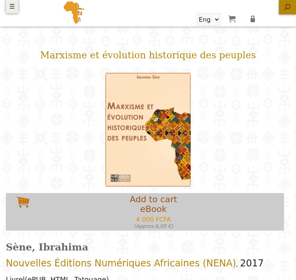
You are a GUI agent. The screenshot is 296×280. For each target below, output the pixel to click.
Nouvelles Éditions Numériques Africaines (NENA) (121, 263)
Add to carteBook (153, 211)
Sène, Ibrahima (47, 247)
